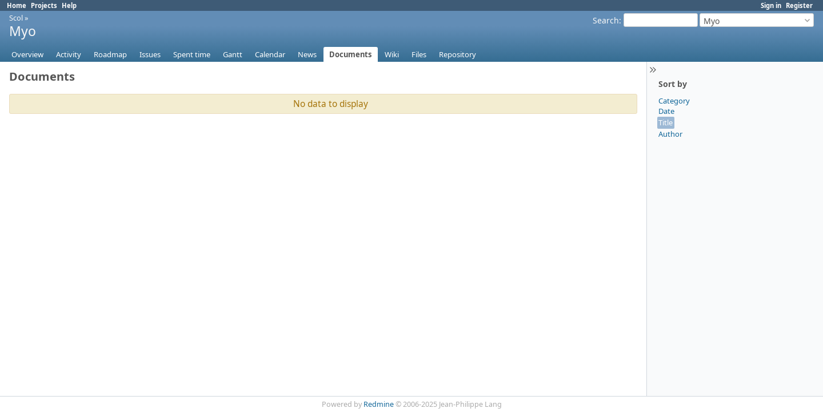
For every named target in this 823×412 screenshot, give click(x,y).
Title (665, 122)
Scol (16, 18)
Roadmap (110, 54)
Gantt (232, 54)
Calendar (270, 54)
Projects (44, 5)
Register (799, 5)
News (307, 54)
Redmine (378, 404)
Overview (27, 54)
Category (674, 101)
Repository (457, 54)
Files (419, 54)
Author (670, 134)
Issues (150, 54)
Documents (350, 54)
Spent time (191, 54)
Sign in (771, 5)
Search (606, 20)
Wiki (392, 54)
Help (69, 5)
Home (16, 5)
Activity (68, 54)
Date (666, 111)
